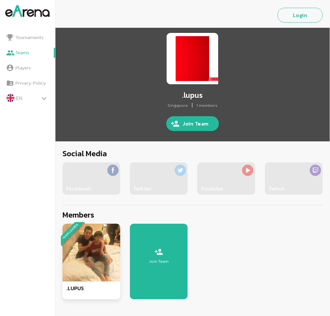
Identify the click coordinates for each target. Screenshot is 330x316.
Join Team (196, 123)
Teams (22, 52)
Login (300, 15)
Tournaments (29, 37)
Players (23, 67)
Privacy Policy (30, 83)
